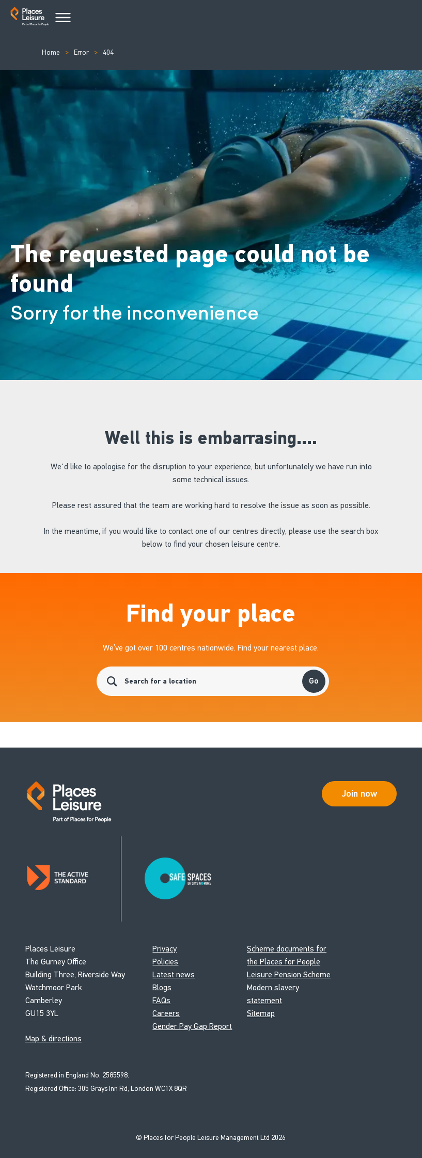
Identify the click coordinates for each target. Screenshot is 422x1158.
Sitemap (261, 1013)
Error (81, 52)
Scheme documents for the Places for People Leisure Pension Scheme (289, 961)
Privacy (164, 949)
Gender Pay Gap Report (192, 1026)
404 (108, 52)
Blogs (161, 987)
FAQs (161, 1000)
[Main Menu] (63, 18)
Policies (165, 961)
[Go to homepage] (29, 18)
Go (314, 681)
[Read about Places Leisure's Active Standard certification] (73, 879)
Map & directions (53, 1038)
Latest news (173, 974)
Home (51, 52)
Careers (166, 1013)
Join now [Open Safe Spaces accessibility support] (359, 793)
